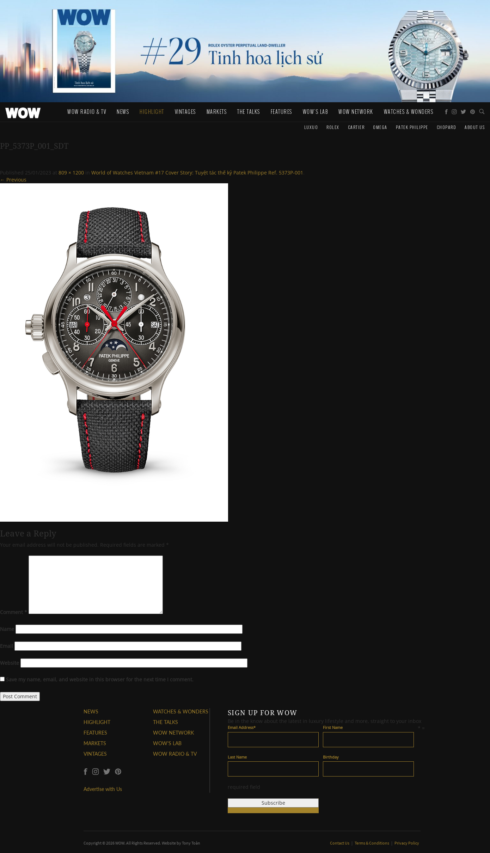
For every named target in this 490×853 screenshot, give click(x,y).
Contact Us (340, 843)
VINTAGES (95, 754)
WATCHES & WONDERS (409, 111)
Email (6, 646)
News (123, 111)
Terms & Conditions (372, 843)
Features (281, 111)
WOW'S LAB (167, 743)
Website (9, 662)
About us (475, 127)
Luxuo (311, 127)
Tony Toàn (191, 843)
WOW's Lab (315, 111)
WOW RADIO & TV (175, 754)
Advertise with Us (103, 789)
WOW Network (355, 111)
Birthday (331, 757)
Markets (217, 111)
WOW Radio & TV (86, 111)
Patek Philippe (412, 127)
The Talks (248, 111)
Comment (13, 612)
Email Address (242, 727)
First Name (333, 727)
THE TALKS (165, 722)
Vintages (185, 111)
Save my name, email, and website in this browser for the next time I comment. (100, 679)
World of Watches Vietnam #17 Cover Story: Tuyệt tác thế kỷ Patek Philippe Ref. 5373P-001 (197, 172)
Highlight (152, 111)
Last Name (237, 757)
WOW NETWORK (173, 733)
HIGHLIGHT (97, 722)
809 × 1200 (71, 172)
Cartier (356, 127)
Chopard (447, 127)
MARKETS (95, 743)
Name (7, 629)
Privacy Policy (407, 843)
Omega (380, 127)
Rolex (332, 127)
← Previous (13, 179)
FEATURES (95, 733)
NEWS (91, 711)
